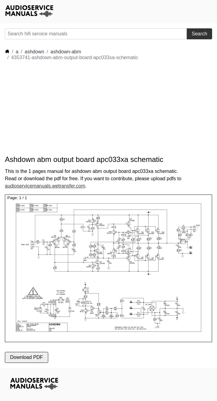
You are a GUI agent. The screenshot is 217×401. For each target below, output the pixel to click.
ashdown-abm (65, 51)
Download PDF (26, 357)
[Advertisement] (60, 108)
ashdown (34, 51)
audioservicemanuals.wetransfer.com (45, 185)
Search (199, 33)
